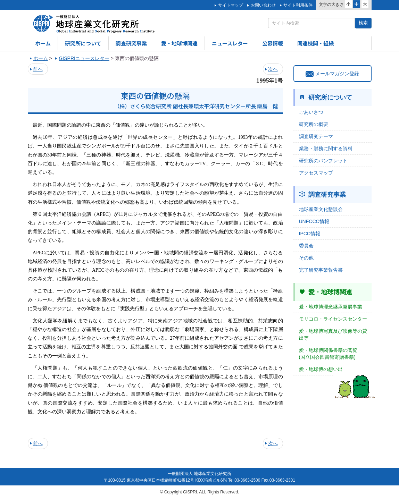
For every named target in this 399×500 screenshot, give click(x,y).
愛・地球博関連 (179, 43)
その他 (306, 258)
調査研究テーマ (316, 136)
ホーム (43, 43)
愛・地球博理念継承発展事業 (330, 307)
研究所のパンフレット (323, 160)
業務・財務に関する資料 (325, 148)
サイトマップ (230, 5)
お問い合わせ (263, 5)
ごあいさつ (311, 112)
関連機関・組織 (315, 43)
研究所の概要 (313, 124)
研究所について (83, 43)
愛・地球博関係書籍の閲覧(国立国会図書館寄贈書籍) (328, 353)
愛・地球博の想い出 (321, 369)
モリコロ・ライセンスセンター (333, 319)
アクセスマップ (316, 173)
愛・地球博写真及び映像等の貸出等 (333, 334)
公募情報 (272, 43)
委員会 (306, 245)
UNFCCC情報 (314, 221)
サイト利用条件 (298, 5)
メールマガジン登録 (332, 73)
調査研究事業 (131, 43)
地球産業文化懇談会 (321, 209)
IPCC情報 (309, 233)
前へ (38, 69)
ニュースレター (230, 43)
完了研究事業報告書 (321, 270)
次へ (273, 69)
